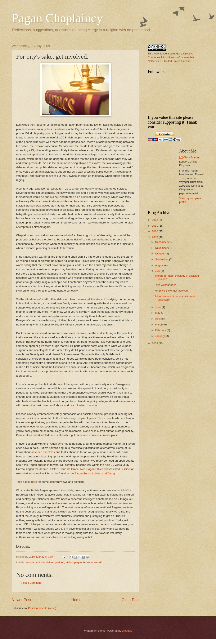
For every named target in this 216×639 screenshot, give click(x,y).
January (160, 336)
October (160, 253)
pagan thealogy (83, 562)
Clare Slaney (191, 157)
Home (76, 600)
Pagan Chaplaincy (57, 18)
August (159, 265)
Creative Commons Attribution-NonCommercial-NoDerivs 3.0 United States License (171, 57)
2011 (155, 225)
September (162, 259)
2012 (155, 219)
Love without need (165, 285)
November (161, 247)
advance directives (43, 452)
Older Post (130, 600)
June (158, 307)
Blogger (126, 630)
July (158, 270)
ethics (69, 562)
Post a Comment (31, 582)
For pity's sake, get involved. (171, 290)
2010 (155, 231)
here (34, 481)
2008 (155, 343)
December (161, 242)
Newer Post (21, 600)
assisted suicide (35, 562)
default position (55, 562)
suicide (98, 562)
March (159, 324)
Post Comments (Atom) (42, 608)
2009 (155, 237)
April (158, 318)
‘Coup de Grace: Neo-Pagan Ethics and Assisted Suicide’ (95, 469)
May (158, 312)
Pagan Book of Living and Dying (95, 473)
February (161, 330)
